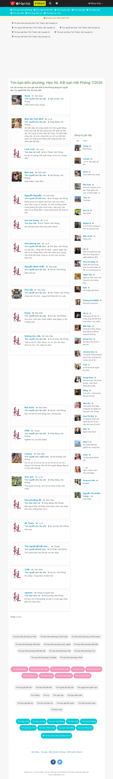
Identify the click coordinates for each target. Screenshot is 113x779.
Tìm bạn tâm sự (33, 13)
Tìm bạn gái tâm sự (25, 703)
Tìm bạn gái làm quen (65, 703)
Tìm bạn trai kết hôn (43, 687)
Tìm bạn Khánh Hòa (47, 728)
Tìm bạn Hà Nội (38, 721)
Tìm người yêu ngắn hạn (37, 457)
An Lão (53, 316)
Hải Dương (54, 175)
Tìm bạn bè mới (52, 13)
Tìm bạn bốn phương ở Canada (43, 657)
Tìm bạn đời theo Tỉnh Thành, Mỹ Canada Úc (31, 37)
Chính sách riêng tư (74, 752)
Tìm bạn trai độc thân (39, 669)
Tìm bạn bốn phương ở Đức (70, 657)
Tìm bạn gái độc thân (60, 669)
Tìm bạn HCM (23, 721)
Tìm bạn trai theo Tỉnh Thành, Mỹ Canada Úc (74, 32)
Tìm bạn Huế (72, 721)
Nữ (78, 141)
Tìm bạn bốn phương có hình (24, 637)
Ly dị (50, 119)
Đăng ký (40, 3)
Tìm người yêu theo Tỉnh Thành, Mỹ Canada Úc (80, 28)
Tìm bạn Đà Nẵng (88, 721)
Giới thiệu (34, 752)
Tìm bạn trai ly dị (94, 669)
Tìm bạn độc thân (19, 669)
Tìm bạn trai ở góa (64, 676)
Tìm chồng (35, 695)
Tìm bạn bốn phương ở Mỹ (59, 651)
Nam (85, 141)
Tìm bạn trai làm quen (87, 703)
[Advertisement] (56, 59)
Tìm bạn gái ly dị (30, 676)
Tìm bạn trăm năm (75, 695)
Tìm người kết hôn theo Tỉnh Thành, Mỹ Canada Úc (34, 28)
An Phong (53, 198)
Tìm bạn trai (93, 10)
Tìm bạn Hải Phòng (56, 721)
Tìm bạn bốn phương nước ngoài (56, 644)
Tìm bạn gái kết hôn (23, 687)
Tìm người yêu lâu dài (35, 99)
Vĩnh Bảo (54, 246)
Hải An (52, 270)
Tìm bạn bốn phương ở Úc (84, 651)
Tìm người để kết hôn (35, 198)
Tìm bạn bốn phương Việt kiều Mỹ (31, 651)
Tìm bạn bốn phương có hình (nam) (86, 637)
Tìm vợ (46, 695)
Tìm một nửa (58, 695)
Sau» (19, 617)
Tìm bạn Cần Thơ (28, 728)
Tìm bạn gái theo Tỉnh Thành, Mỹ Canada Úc (31, 32)
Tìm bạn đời (17, 13)
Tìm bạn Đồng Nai (84, 728)
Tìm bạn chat (56, 710)
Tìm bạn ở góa (46, 676)
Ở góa (37, 431)
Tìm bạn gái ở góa (82, 676)
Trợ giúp (44, 752)
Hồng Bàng (54, 122)
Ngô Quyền (54, 99)
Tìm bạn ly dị (78, 669)
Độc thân (39, 96)
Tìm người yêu (62, 10)
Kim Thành (48, 152)
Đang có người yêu (45, 593)
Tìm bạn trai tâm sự (44, 703)
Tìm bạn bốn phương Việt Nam (27, 644)
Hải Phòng (58, 152)
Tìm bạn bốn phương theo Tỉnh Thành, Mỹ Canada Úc (35, 23)
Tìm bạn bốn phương (21, 10)
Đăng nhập (95, 3)
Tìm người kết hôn (43, 10)
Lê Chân (53, 549)
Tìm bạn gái (78, 10)
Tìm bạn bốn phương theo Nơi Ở (56, 736)
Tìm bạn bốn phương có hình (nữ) (54, 637)
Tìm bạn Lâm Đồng (66, 728)
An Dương (54, 339)
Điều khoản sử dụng (56, 752)
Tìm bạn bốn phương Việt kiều (85, 644)
